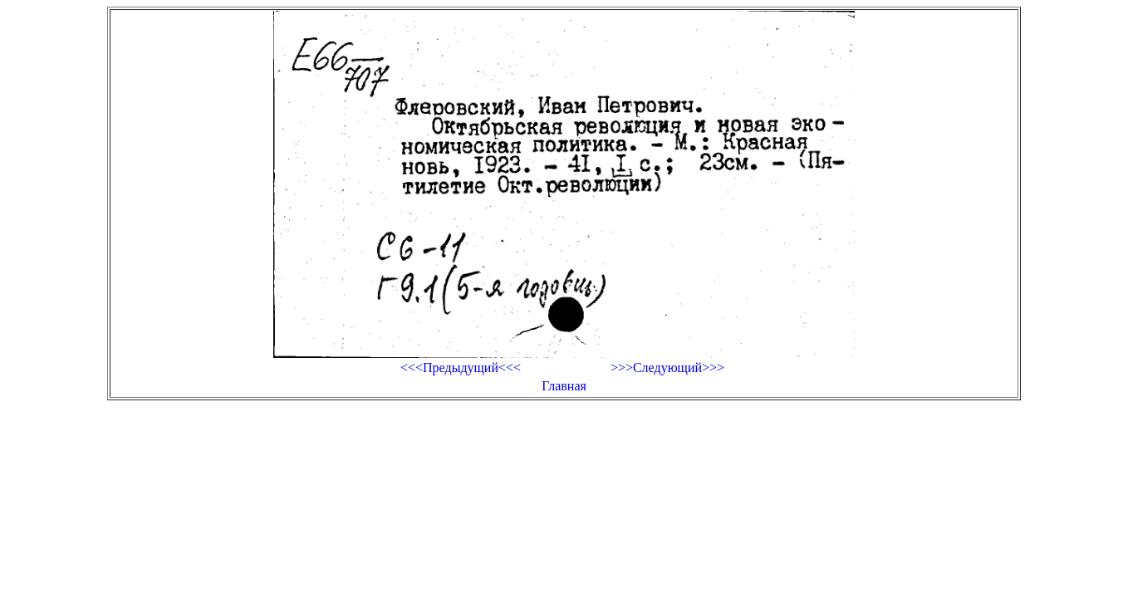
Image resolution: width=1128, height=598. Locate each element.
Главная (564, 386)
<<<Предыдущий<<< (460, 367)
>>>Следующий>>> (667, 367)
